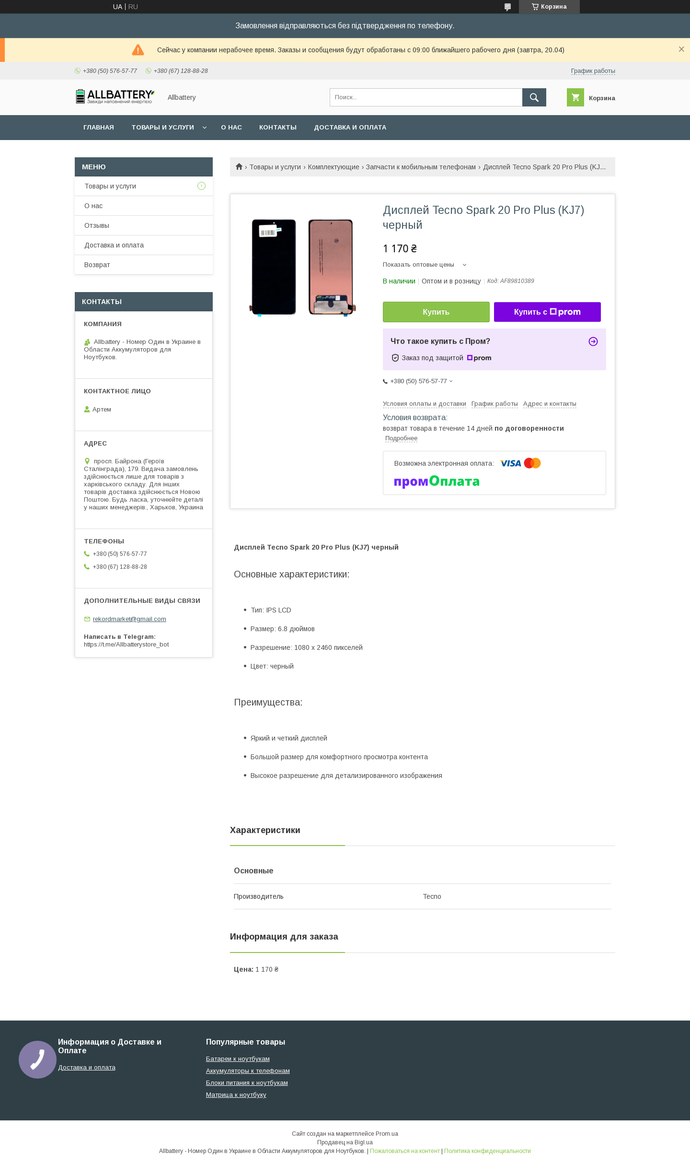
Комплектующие (333, 167)
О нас (231, 127)
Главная (98, 127)
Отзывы (96, 225)
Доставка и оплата (350, 127)
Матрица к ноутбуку (236, 1094)
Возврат (97, 265)
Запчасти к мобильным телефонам (421, 167)
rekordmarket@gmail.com (129, 619)
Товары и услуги (162, 127)
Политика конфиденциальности (487, 1151)
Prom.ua (387, 1133)
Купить (436, 312)
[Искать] (534, 97)
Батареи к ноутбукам (238, 1058)
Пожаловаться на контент (405, 1151)
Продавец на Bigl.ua (345, 1142)
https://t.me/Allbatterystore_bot (126, 644)
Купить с (547, 312)
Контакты (278, 127)
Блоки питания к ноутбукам (247, 1082)
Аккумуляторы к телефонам (248, 1070)
